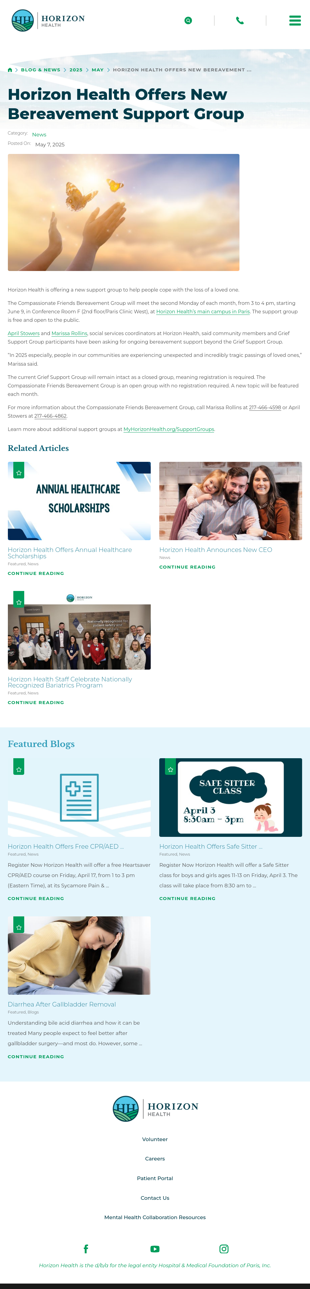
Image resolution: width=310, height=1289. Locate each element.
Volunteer (155, 1139)
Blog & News (41, 70)
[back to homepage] (10, 70)
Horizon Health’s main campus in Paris (203, 311)
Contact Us (155, 1198)
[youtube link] (155, 1249)
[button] (295, 20)
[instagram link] (224, 1249)
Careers (155, 1159)
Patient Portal (155, 1178)
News (39, 135)
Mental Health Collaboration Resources (155, 1217)
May (98, 70)
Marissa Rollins (69, 333)
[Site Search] (188, 20)
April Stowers (24, 333)
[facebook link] (86, 1249)
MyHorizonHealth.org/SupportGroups (169, 429)
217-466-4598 (265, 407)
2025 (76, 70)
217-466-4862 (51, 416)
